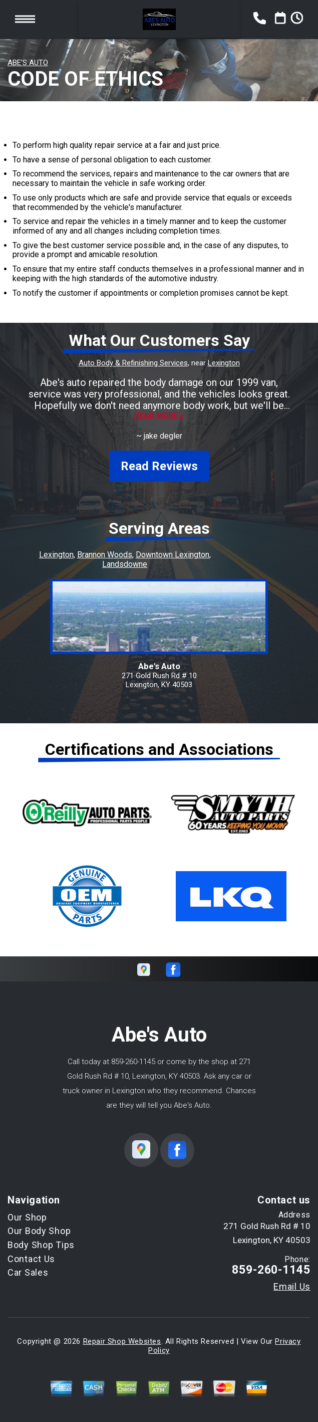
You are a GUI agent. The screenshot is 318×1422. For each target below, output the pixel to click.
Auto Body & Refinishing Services (133, 362)
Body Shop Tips (41, 1245)
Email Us (291, 1286)
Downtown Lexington (172, 554)
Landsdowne (124, 564)
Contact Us (31, 1259)
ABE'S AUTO (28, 62)
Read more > (159, 416)
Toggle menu (25, 19)
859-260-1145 (133, 1061)
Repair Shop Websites (122, 1341)
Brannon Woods (104, 554)
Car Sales (28, 1272)
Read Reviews (159, 466)
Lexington (224, 362)
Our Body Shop (39, 1231)
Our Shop (27, 1217)
